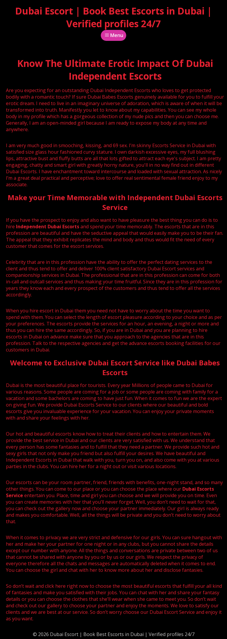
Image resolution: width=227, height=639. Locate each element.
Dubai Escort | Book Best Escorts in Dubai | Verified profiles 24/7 (113, 17)
